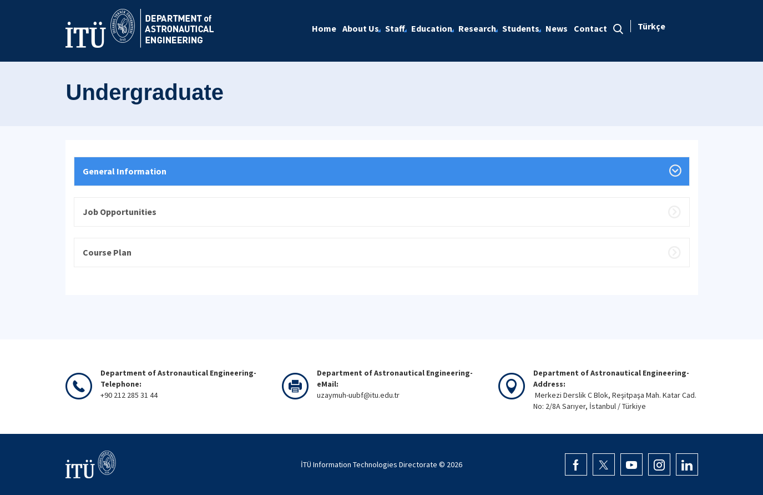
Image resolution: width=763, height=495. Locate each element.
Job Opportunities (119, 211)
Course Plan (107, 252)
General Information (124, 171)
